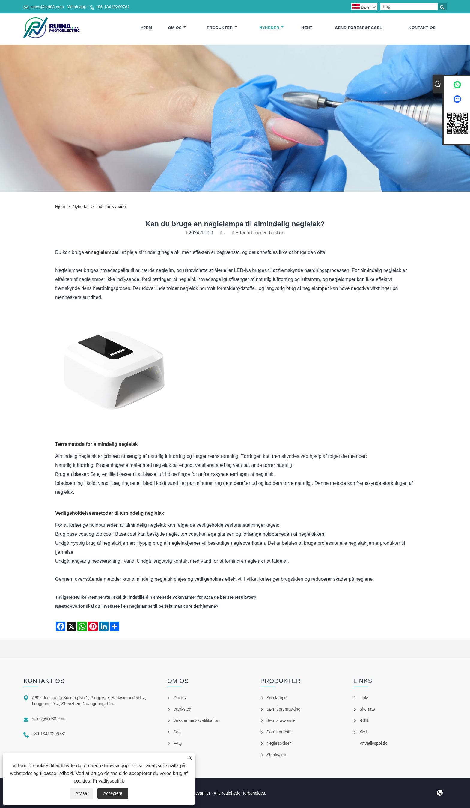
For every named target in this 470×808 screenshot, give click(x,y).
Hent (306, 27)
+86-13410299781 (113, 6)
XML (363, 731)
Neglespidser (278, 743)
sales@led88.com (47, 6)
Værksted (182, 709)
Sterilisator (276, 754)
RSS (363, 720)
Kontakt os (422, 27)
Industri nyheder (112, 206)
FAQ (177, 743)
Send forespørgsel (358, 27)
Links (364, 697)
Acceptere (112, 793)
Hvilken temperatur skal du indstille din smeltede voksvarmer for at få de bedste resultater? (165, 597)
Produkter (222, 27)
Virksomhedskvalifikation (196, 720)
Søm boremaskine (283, 709)
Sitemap (367, 709)
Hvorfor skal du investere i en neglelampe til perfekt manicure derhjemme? (143, 606)
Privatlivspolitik (108, 780)
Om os (177, 27)
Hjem (146, 27)
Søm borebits (278, 731)
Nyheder (271, 27)
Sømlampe (276, 697)
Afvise (81, 793)
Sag (177, 731)
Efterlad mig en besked (259, 232)
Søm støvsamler (281, 720)
